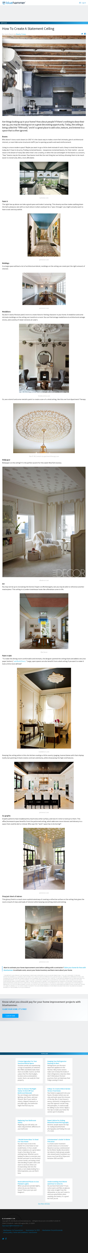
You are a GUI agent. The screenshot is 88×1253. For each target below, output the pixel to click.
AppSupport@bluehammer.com (12, 1226)
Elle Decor (44, 652)
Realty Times (21, 34)
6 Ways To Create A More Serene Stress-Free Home (58, 1090)
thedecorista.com (44, 396)
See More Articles (44, 1204)
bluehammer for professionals (52, 1230)
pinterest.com (44, 260)
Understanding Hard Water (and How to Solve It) (57, 1183)
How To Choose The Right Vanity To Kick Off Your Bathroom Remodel (27, 1091)
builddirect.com (44, 752)
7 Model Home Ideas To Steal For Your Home (28, 1140)
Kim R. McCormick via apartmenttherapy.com (44, 456)
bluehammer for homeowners (13, 1230)
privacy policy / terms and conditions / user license (20, 1232)
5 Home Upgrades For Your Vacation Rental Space (27, 1062)
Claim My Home (10, 1016)
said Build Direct (20, 661)
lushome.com (44, 198)
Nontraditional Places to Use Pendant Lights (28, 1183)
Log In (82, 3)
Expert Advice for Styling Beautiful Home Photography (58, 1121)
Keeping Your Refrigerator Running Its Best (56, 1062)
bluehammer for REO (33, 1230)
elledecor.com (44, 580)
